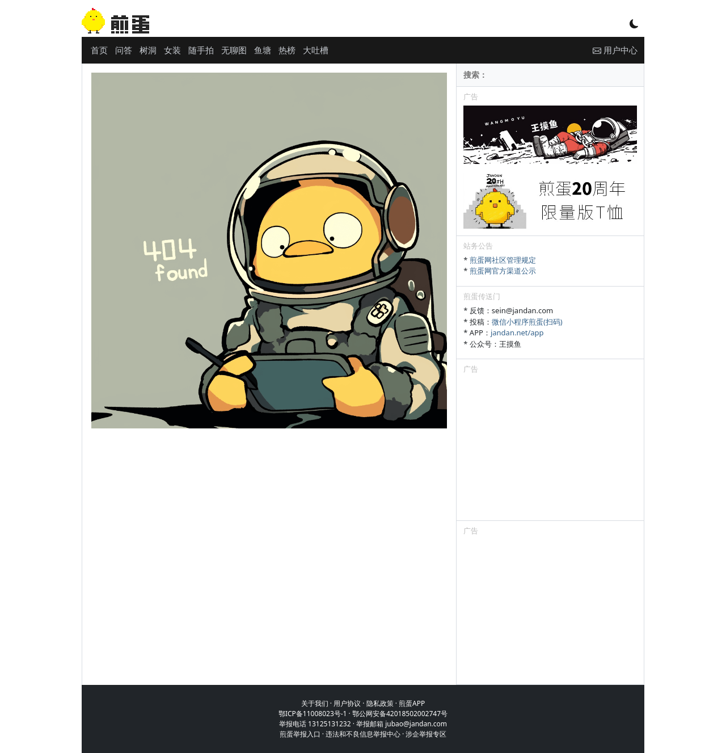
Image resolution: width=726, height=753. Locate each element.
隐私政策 (380, 703)
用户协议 (347, 703)
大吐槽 (315, 50)
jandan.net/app (517, 332)
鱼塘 (262, 50)
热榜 (287, 50)
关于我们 (314, 703)
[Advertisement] (550, 449)
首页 (99, 50)
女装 (172, 50)
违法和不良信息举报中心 (363, 734)
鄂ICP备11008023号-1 (312, 713)
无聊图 (234, 50)
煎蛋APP (412, 703)
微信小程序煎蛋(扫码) (527, 322)
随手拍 (201, 50)
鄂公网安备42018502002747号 (400, 713)
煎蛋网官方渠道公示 (503, 271)
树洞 (148, 50)
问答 (123, 50)
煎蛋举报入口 (300, 734)
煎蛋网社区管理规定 (503, 260)
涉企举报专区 (426, 734)
